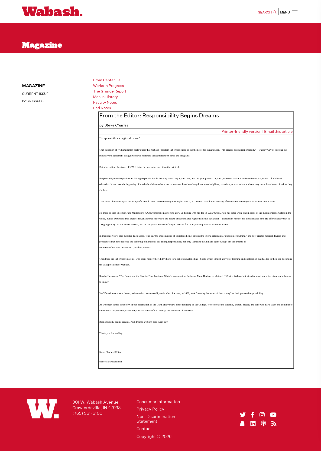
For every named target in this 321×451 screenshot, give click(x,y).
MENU (289, 12)
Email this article (278, 131)
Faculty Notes (105, 102)
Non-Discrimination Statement (155, 419)
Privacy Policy (150, 409)
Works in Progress (108, 85)
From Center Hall (107, 80)
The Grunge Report (109, 91)
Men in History (105, 97)
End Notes (102, 108)
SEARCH (267, 12)
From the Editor (106, 74)
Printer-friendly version (241, 131)
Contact (144, 428)
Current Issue (35, 94)
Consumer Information (158, 401)
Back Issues (32, 101)
